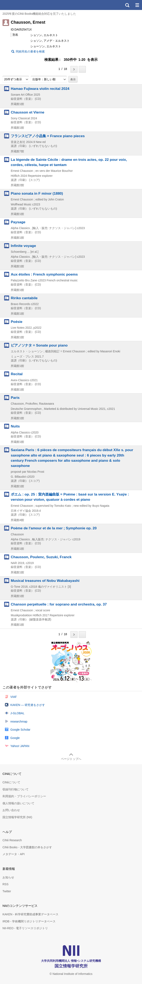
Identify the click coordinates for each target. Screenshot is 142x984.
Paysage (18, 222)
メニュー (137, 5)
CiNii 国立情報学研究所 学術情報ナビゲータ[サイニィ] (18, 5)
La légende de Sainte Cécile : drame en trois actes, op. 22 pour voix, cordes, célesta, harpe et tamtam (69, 162)
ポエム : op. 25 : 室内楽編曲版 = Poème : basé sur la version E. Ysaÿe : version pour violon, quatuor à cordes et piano (70, 497)
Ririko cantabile (24, 298)
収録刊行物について (15, 789)
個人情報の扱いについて (18, 803)
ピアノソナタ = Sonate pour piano (39, 345)
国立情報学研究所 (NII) (17, 817)
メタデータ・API (13, 854)
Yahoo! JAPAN (19, 746)
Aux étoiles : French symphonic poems (44, 274)
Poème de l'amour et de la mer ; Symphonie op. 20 (54, 528)
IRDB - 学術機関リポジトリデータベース (29, 921)
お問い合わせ (11, 810)
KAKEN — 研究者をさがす (27, 705)
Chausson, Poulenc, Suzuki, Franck (41, 557)
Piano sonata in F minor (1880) (37, 193)
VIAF (13, 696)
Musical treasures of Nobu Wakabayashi (45, 581)
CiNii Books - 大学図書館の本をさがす (27, 847)
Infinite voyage (23, 246)
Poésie (16, 322)
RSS (5, 884)
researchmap (18, 721)
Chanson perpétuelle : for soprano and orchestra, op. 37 (59, 604)
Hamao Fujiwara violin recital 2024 (40, 89)
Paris (15, 398)
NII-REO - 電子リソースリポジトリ (25, 928)
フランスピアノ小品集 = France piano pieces (48, 136)
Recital (17, 374)
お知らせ (8, 877)
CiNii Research (12, 840)
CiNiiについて (11, 782)
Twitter (6, 891)
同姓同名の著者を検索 (30, 51)
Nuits (15, 426)
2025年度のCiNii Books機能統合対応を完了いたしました (39, 13)
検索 (127, 5)
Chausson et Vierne (27, 112)
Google (15, 738)
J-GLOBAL (17, 713)
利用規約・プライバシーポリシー (24, 796)
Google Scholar (20, 729)
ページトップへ (71, 759)
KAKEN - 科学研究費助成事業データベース (30, 914)
